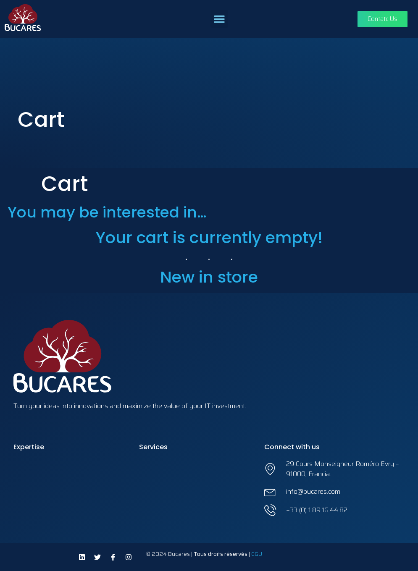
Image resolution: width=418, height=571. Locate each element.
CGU (256, 553)
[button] (219, 19)
